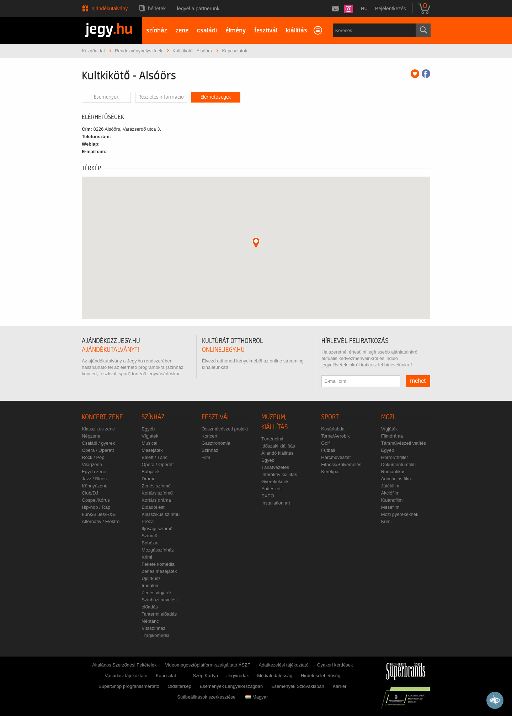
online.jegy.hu (223, 350)
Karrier (339, 686)
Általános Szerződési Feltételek (124, 665)
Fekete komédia (158, 564)
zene (182, 30)
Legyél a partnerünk (198, 8)
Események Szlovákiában (297, 686)
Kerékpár (330, 471)
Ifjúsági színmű (157, 528)
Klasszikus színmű (161, 514)
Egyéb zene (94, 471)
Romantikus (393, 471)
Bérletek (157, 8)
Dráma (148, 478)
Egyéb (148, 429)
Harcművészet (336, 457)
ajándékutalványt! (110, 350)
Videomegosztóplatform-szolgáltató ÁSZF (207, 665)
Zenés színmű (156, 485)
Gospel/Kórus (96, 500)
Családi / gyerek (98, 443)
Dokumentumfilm (398, 464)
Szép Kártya (205, 675)
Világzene (92, 464)
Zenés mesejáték (159, 571)
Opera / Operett (98, 450)
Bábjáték (151, 471)
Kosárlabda (333, 429)
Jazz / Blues (94, 478)
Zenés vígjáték (157, 592)
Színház (153, 417)
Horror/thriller (394, 457)
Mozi (387, 417)
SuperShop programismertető (128, 686)
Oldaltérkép (179, 686)
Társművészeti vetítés (403, 443)
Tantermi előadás (159, 614)
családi (207, 30)
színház (156, 30)
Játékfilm (390, 485)
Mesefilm (390, 507)
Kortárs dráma (156, 500)
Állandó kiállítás (277, 453)
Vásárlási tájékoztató (126, 675)
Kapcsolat (166, 675)
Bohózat (150, 542)
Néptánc (150, 621)
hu (364, 8)
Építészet (271, 488)
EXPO (267, 495)
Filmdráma (392, 436)
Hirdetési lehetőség (320, 675)
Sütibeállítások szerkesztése (206, 697)
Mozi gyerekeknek (399, 514)
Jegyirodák (237, 675)
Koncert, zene (102, 417)
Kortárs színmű (157, 493)
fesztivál (265, 30)
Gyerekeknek (275, 481)
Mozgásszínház (158, 550)
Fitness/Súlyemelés (341, 464)
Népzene (91, 436)
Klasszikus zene (98, 429)
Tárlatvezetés (275, 467)
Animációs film (396, 478)
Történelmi (272, 438)
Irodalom (151, 585)
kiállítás (296, 30)
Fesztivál (216, 417)
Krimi (147, 557)
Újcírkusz (151, 578)
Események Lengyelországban (231, 686)
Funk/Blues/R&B (99, 514)
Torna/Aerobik (335, 436)
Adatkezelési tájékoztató (283, 665)
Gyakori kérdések (335, 665)
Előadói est (153, 507)
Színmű (149, 535)
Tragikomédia (155, 635)
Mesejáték (152, 450)
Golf (325, 443)
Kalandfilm (392, 500)
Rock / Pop (93, 457)
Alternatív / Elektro (100, 521)
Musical (149, 443)
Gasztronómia (216, 443)
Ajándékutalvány (110, 8)
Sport (330, 417)
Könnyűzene (94, 485)
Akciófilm (390, 493)
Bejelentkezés (390, 8)
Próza (148, 521)
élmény (235, 30)
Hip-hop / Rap (96, 507)
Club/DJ (90, 493)
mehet (418, 381)
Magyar (256, 697)
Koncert (210, 436)
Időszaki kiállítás (278, 446)
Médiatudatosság (274, 675)
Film (206, 457)
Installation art (275, 503)
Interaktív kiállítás (279, 474)
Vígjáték (150, 436)
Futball (328, 450)
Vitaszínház (153, 628)
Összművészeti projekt (225, 429)
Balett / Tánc (154, 457)
